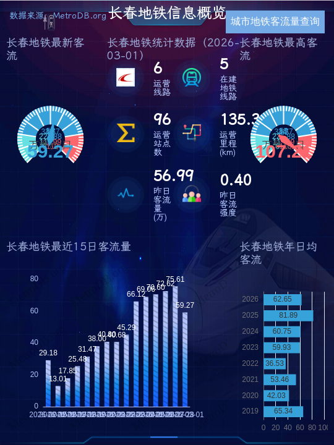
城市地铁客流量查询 (275, 21)
